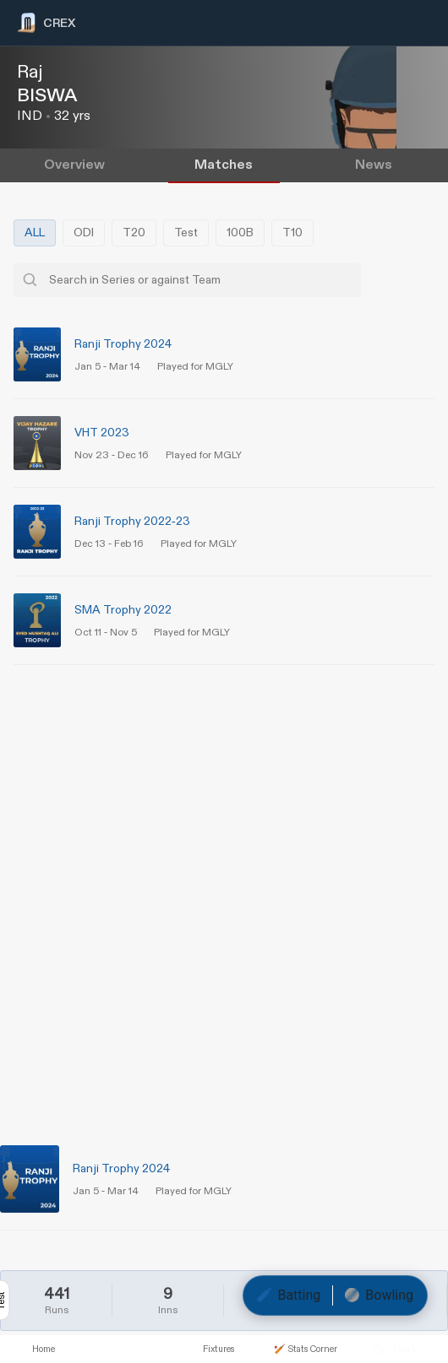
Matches (223, 165)
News (373, 165)
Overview (74, 165)
